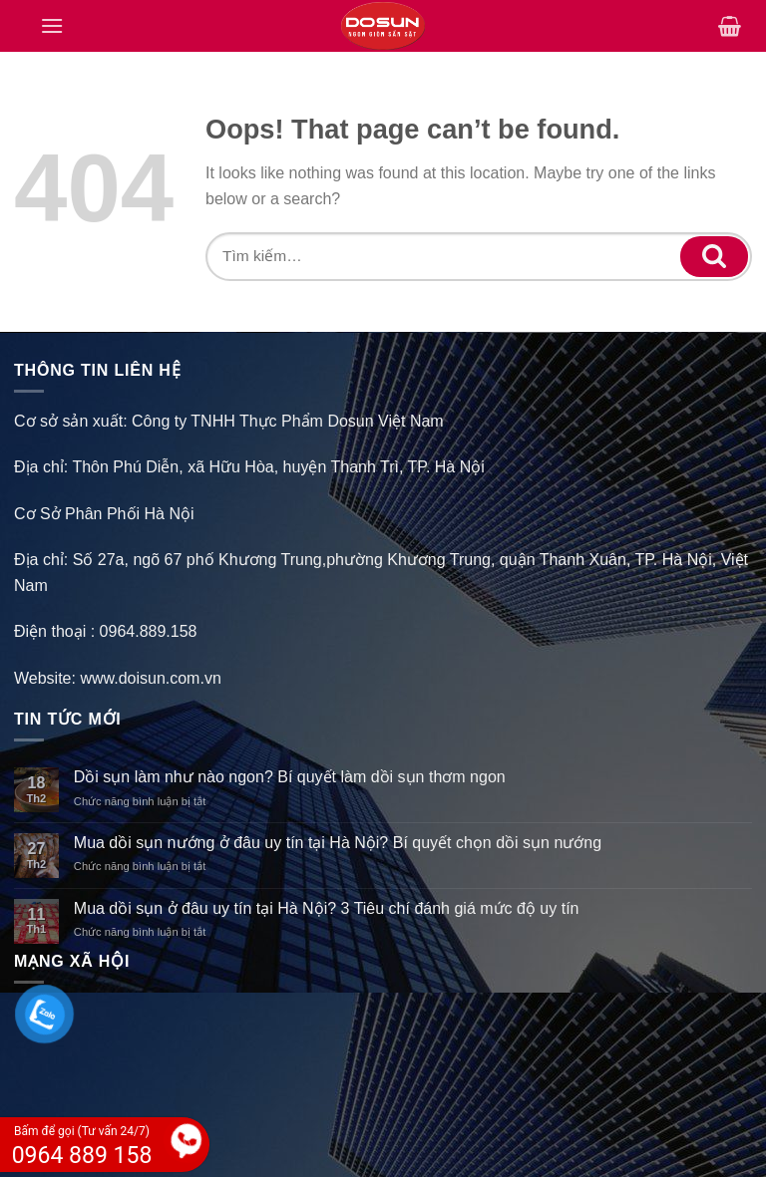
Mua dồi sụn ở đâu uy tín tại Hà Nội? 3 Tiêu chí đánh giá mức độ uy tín (326, 908)
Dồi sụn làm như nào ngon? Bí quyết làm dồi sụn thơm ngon (290, 776)
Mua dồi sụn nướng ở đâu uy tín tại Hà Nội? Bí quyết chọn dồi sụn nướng (337, 842)
